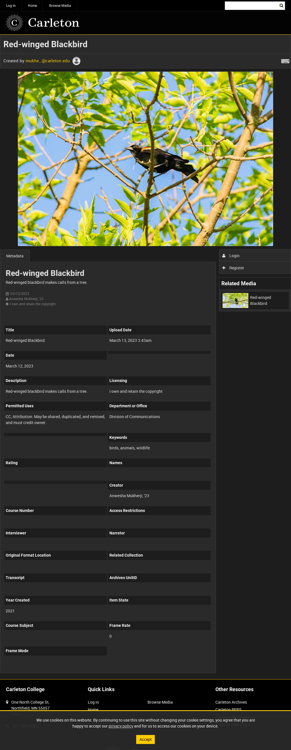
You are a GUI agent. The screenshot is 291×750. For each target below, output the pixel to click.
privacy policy (121, 726)
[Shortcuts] (285, 60)
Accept (146, 739)
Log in (11, 5)
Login (231, 255)
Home (32, 5)
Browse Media (60, 5)
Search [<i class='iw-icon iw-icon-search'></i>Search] (282, 5)
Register (233, 267)
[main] (145, 357)
